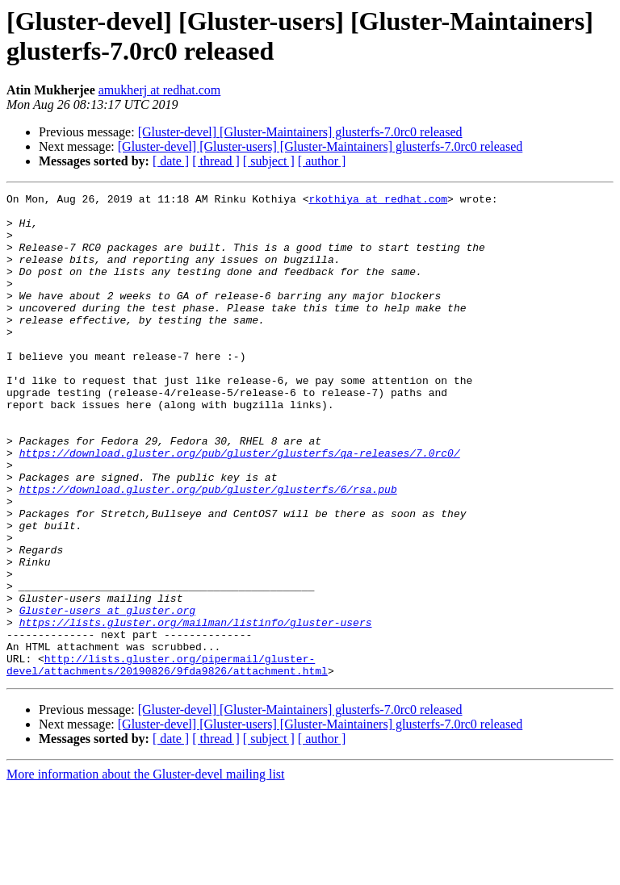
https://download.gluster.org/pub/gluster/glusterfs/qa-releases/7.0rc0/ (239, 506)
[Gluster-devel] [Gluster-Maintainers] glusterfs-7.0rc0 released (300, 132)
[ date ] (171, 161)
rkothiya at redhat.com (377, 201)
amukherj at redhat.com (159, 90)
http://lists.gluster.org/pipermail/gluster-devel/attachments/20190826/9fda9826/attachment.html (167, 759)
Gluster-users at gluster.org (107, 694)
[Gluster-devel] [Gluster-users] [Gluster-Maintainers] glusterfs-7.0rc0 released (320, 146)
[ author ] (322, 161)
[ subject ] (269, 161)
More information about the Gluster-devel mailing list (145, 871)
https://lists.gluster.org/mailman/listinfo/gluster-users (195, 709)
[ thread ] (216, 161)
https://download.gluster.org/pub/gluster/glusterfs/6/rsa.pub (208, 549)
